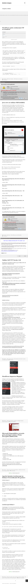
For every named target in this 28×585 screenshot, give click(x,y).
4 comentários (13, 470)
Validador (4, 359)
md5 (17, 235)
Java (15, 235)
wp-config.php (20, 78)
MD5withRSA (19, 235)
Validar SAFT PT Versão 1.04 (11, 260)
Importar (3, 421)
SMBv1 (24, 469)
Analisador (16, 358)
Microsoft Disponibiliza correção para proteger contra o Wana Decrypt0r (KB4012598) (13, 434)
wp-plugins (15, 420)
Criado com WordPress (13, 583)
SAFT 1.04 (22, 358)
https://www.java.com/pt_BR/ (17, 329)
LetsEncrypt (13, 577)
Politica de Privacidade (5, 583)
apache (3, 577)
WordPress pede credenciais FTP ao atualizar (13, 28)
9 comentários (11, 359)
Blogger (19, 420)
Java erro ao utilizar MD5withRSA (13, 102)
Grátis (9, 577)
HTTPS (11, 577)
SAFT (20, 358)
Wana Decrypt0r (4, 470)
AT (18, 358)
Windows (8, 470)
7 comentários (5, 79)
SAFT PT (12, 358)
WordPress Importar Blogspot (12, 376)
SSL (16, 577)
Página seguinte (27, 581)
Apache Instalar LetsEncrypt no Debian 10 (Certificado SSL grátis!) (13, 477)
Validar (7, 359)
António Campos (6, 3)
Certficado (6, 577)
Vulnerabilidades (15, 469)
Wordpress (11, 78)
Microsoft (11, 469)
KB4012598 (21, 469)
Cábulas (9, 78)
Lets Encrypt (5, 507)
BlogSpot (22, 420)
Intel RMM (13, 235)
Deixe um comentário (13, 421)
